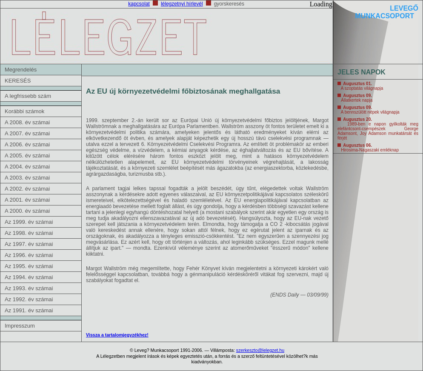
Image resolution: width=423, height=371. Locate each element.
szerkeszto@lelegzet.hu (260, 350)
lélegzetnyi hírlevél (182, 4)
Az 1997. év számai (29, 244)
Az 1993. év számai (29, 288)
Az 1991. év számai (29, 310)
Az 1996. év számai (29, 255)
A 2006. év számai (27, 144)
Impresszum (20, 325)
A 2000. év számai (27, 211)
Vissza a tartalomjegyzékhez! (117, 334)
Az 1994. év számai (29, 277)
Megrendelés (21, 69)
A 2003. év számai (27, 177)
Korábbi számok (24, 111)
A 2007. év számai (27, 133)
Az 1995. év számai (29, 266)
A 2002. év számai (27, 189)
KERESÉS (18, 80)
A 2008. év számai (27, 122)
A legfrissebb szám (28, 96)
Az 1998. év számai (29, 233)
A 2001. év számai (27, 200)
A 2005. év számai (27, 155)
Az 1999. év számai (29, 222)
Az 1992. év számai (29, 299)
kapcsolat (139, 4)
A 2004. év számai (27, 166)
